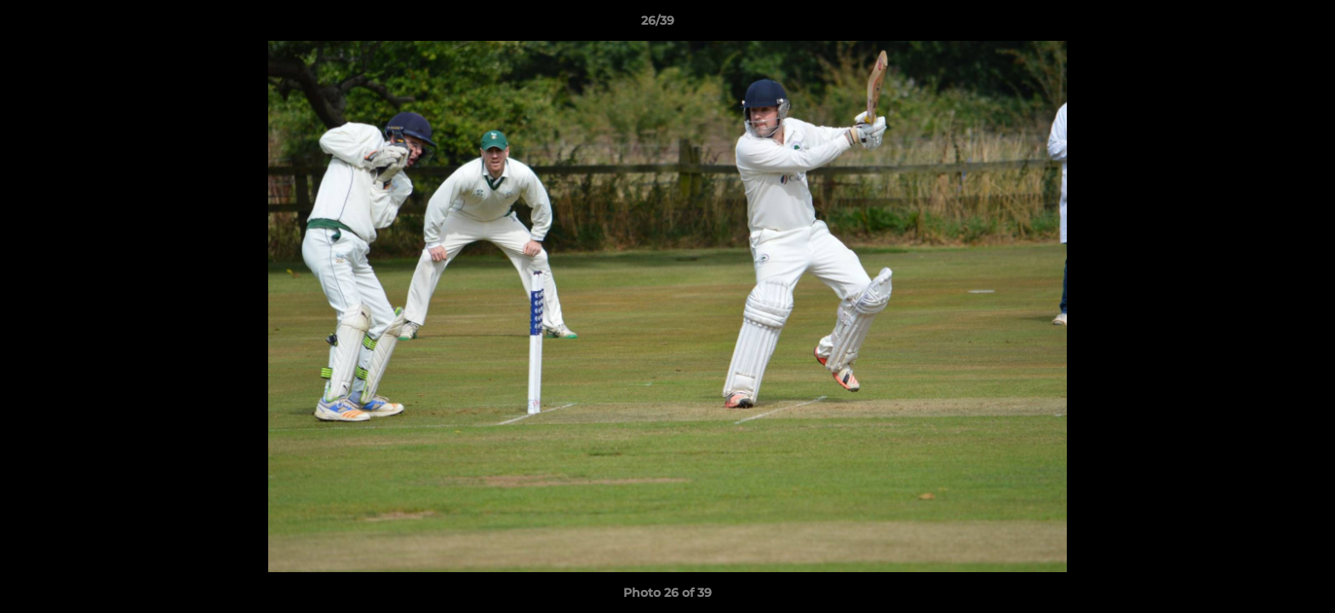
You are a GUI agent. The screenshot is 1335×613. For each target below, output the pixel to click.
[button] (1263, 24)
